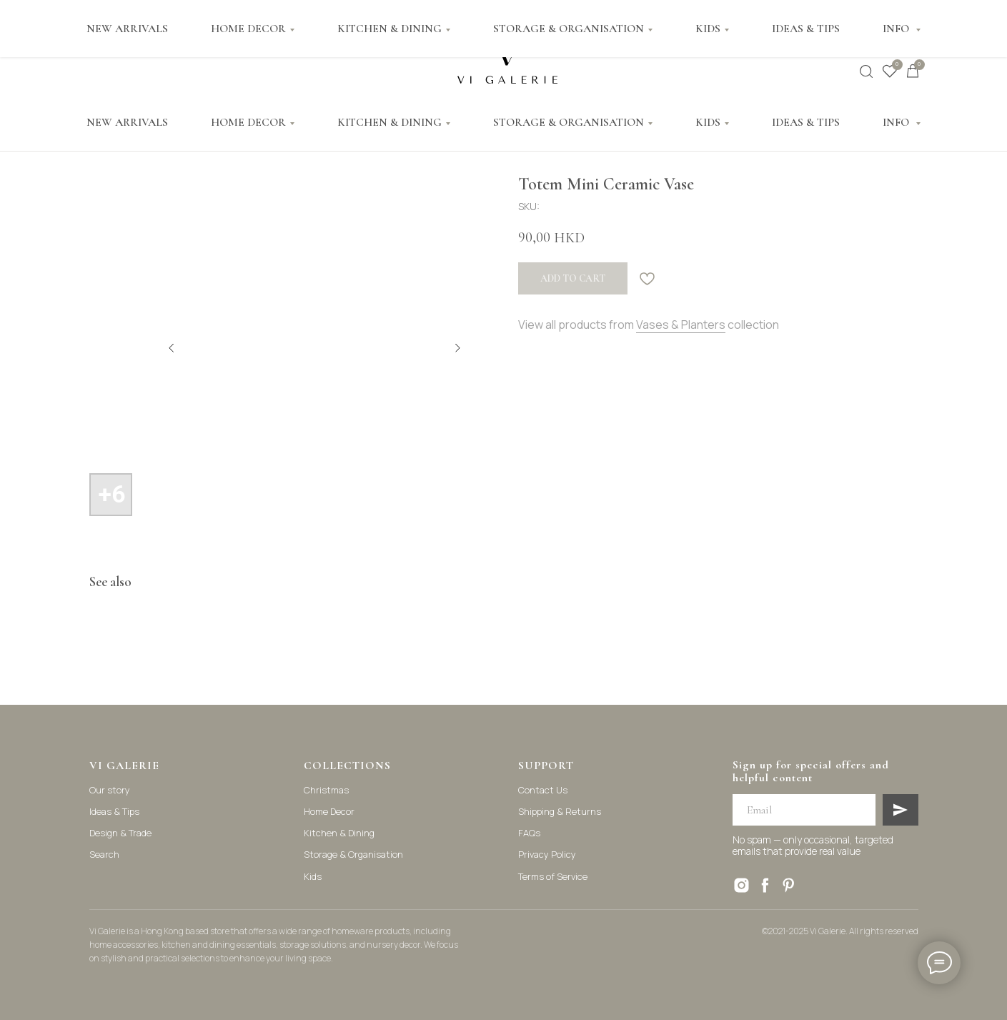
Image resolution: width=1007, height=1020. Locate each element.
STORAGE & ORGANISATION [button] (568, 122)
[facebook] (765, 885)
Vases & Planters (680, 324)
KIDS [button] (707, 122)
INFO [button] (897, 122)
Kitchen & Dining (339, 832)
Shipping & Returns (559, 811)
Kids (313, 876)
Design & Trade (120, 832)
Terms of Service (552, 876)
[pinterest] (789, 885)
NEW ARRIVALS (127, 122)
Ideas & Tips (114, 811)
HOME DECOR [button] (248, 122)
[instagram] (741, 885)
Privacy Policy (547, 854)
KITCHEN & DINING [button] (389, 122)
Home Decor (329, 811)
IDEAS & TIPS (806, 122)
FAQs (529, 832)
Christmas (326, 789)
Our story (109, 789)
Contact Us (542, 789)
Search (104, 854)
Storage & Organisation (353, 854)
